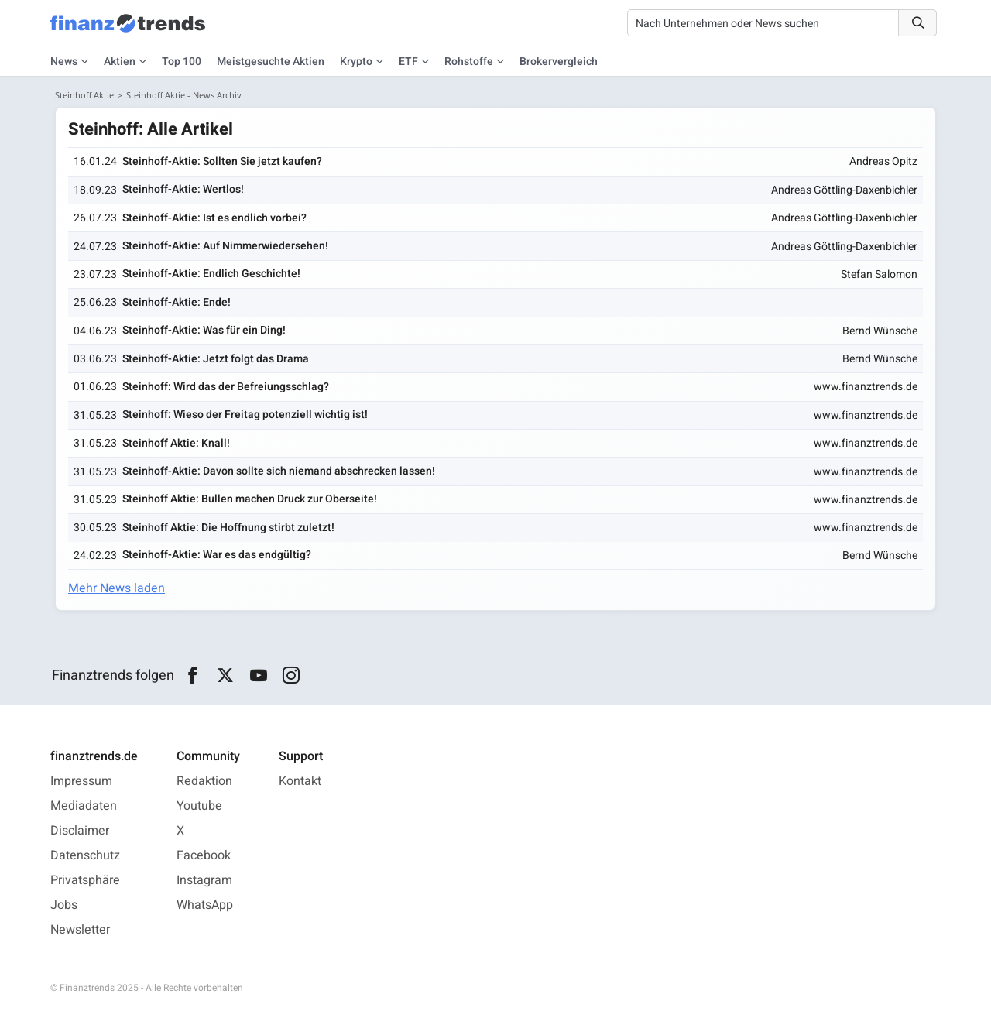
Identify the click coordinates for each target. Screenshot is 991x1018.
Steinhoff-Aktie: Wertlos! (183, 189)
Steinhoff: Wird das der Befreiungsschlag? (225, 387)
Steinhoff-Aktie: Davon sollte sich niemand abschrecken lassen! (278, 471)
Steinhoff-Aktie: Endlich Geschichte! (211, 274)
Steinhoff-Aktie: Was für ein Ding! (204, 330)
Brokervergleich (559, 61)
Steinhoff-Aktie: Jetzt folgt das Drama (215, 359)
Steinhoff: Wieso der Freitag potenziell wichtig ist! (245, 414)
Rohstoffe (468, 61)
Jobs (63, 905)
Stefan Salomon (879, 274)
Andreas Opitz (883, 161)
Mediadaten (83, 806)
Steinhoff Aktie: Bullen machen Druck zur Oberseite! (249, 499)
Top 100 (181, 61)
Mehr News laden (116, 588)
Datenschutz (85, 855)
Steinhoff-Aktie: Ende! (176, 302)
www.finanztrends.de (865, 387)
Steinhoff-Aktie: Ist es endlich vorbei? (214, 218)
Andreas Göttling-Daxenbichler (844, 190)
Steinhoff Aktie (84, 95)
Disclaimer (79, 830)
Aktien (119, 61)
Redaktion (204, 781)
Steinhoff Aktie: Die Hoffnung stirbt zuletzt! (228, 527)
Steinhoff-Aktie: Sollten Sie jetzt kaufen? (222, 161)
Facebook (204, 855)
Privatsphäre (85, 880)
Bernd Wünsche (879, 331)
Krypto (356, 61)
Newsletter (80, 929)
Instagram (204, 880)
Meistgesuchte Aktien (270, 61)
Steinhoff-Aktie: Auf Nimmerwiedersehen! (225, 246)
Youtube (199, 806)
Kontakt (300, 781)
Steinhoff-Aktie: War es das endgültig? (216, 555)
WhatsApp (205, 905)
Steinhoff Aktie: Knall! (176, 443)
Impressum (81, 781)
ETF (408, 61)
